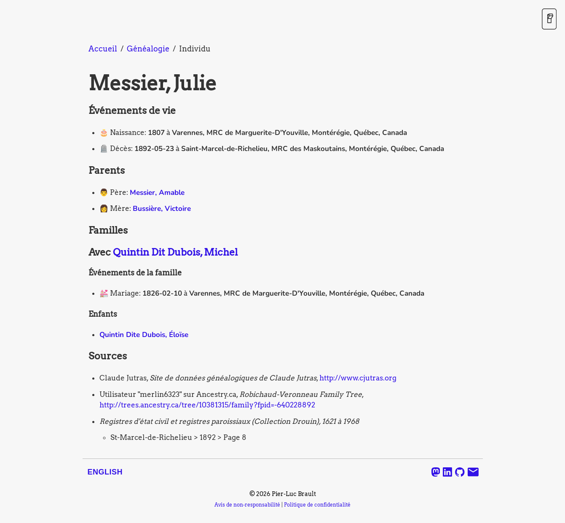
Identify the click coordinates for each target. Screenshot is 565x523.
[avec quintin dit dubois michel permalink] (84, 252)
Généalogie (148, 48)
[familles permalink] (84, 230)
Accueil (102, 48)
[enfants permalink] (84, 314)
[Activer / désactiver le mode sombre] (549, 19)
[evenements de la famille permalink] (84, 273)
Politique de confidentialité (317, 505)
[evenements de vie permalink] (84, 110)
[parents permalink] (84, 170)
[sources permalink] (84, 356)
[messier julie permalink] (84, 83)
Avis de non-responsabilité (247, 505)
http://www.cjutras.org (357, 378)
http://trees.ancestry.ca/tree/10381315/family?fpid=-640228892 (207, 405)
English (105, 472)
